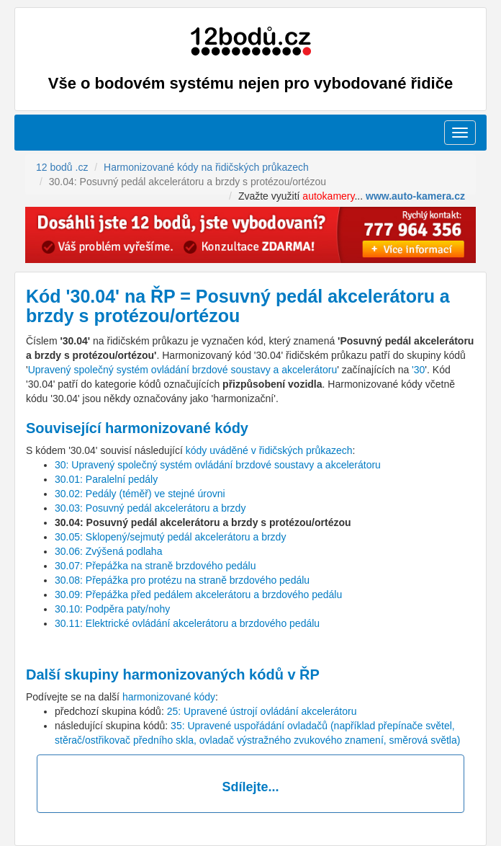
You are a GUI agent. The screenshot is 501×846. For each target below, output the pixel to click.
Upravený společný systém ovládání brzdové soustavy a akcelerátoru (183, 369)
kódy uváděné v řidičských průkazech (269, 450)
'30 (418, 369)
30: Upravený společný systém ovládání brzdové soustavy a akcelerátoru (218, 465)
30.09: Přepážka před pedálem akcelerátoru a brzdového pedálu (198, 594)
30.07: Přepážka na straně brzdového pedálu (155, 565)
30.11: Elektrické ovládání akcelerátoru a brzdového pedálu (187, 623)
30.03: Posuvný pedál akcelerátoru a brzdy (150, 508)
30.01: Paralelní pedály (106, 479)
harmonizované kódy (168, 697)
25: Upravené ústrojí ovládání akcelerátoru (262, 711)
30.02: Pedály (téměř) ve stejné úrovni (140, 493)
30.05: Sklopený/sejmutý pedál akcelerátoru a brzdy (170, 537)
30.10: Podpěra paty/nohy (112, 609)
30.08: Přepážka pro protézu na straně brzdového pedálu (182, 580)
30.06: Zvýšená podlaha (108, 551)
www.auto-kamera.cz (415, 196)
